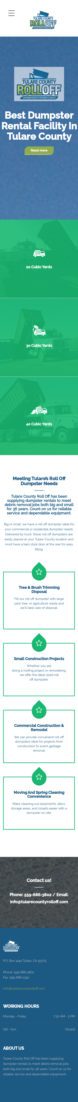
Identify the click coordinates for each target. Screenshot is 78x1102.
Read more (39, 150)
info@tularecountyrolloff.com (39, 901)
